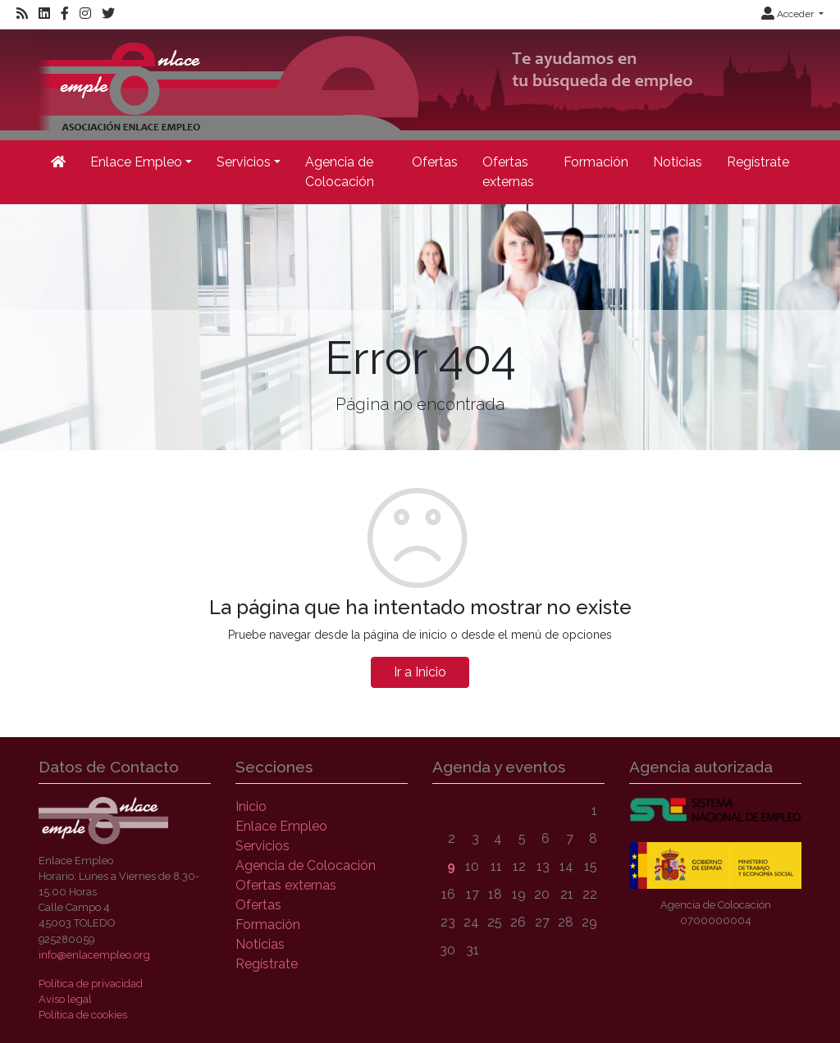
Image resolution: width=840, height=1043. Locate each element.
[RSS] (22, 14)
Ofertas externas (508, 171)
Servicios (262, 846)
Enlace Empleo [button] (136, 162)
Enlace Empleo (281, 826)
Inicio (251, 806)
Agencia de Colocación (339, 171)
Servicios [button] (244, 162)
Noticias (677, 162)
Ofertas (435, 162)
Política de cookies (83, 1015)
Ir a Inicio (420, 672)
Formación (596, 162)
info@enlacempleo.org (94, 955)
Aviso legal (65, 999)
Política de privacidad (91, 983)
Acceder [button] (788, 14)
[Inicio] (58, 162)
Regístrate (758, 162)
